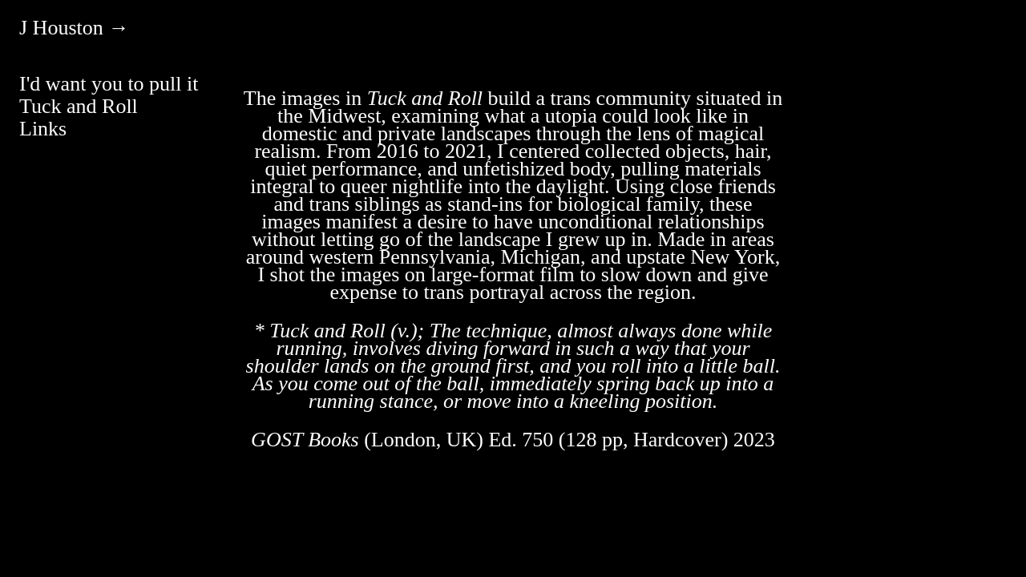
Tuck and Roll (78, 106)
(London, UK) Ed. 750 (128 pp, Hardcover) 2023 (513, 439)
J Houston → (74, 27)
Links (43, 128)
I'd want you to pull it (109, 83)
